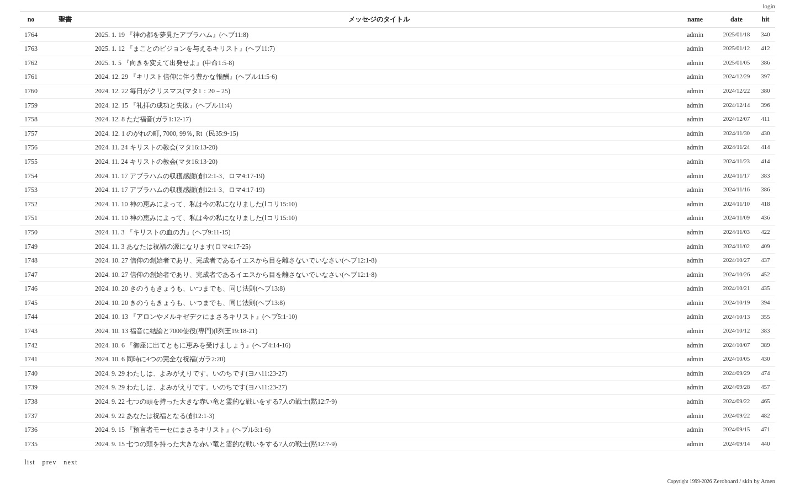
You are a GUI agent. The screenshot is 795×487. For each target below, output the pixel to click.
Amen (768, 481)
